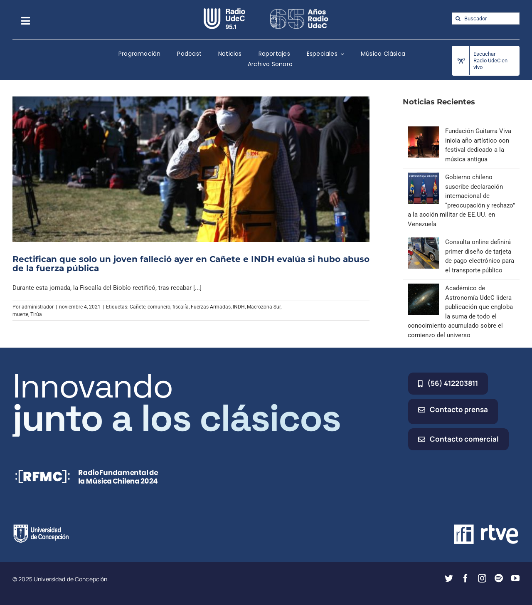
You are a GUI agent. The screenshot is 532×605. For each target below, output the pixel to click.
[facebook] (465, 578)
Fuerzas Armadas (211, 307)
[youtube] (515, 578)
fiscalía (180, 307)
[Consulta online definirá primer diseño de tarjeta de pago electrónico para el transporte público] (423, 242)
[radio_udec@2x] (224, 11)
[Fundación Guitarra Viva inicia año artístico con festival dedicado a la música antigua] (423, 131)
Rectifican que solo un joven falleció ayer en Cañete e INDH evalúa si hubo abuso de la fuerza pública (190, 263)
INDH (239, 307)
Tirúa (36, 314)
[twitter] (449, 578)
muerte (20, 314)
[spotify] (499, 578)
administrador (38, 307)
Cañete (137, 307)
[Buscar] (458, 18)
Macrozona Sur (264, 307)
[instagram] (482, 578)
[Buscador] (486, 18)
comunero (159, 307)
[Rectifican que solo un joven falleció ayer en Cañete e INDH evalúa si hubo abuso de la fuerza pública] (190, 169)
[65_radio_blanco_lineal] (299, 11)
